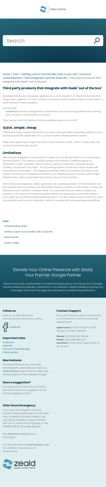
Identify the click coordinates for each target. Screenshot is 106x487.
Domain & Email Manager (16, 349)
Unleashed (11, 111)
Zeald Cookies (11, 242)
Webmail (7, 345)
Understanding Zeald (15, 226)
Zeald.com (8, 342)
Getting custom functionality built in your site (49, 74)
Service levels (11, 237)
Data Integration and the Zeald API (46, 78)
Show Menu (5, 9)
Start (16, 74)
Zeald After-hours (16, 434)
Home (6, 74)
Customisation (10, 352)
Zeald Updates (11, 371)
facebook (11, 327)
